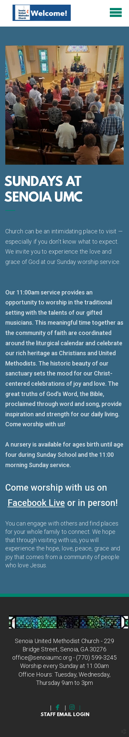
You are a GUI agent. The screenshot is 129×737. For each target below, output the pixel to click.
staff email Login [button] (65, 715)
